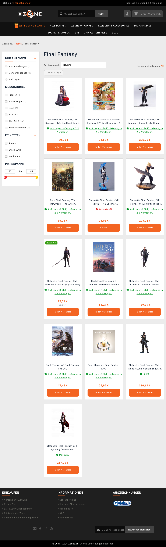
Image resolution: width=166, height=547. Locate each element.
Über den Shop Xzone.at (72, 504)
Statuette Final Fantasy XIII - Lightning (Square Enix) (63, 448)
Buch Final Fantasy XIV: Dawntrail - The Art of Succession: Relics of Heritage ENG (63, 202)
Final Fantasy (53, 73)
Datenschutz (65, 517)
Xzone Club (156, 3)
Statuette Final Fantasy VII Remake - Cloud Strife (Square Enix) (145, 121)
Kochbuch (16, 156)
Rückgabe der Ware (13, 513)
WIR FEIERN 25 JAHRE (30, 26)
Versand (142, 3)
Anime (14, 143)
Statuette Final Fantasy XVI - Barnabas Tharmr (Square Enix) (62, 283)
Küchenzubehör (19, 127)
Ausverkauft (105, 209)
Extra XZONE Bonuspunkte (17, 509)
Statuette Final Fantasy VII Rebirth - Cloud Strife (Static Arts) (145, 202)
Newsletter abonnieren (139, 529)
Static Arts (17, 150)
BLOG (115, 32)
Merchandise (142, 25)
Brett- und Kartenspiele (91, 32)
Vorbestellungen (20, 66)
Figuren (15, 95)
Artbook (15, 114)
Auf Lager (14, 79)
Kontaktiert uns (67, 500)
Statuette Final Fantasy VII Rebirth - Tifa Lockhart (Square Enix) (104, 202)
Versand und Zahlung (14, 500)
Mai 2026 (64, 455)
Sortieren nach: (52, 65)
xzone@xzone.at (17, 3)
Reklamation (65, 509)
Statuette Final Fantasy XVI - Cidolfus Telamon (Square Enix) (145, 283)
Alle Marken (58, 25)
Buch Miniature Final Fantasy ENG (104, 367)
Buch (13, 108)
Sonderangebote (20, 73)
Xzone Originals (82, 25)
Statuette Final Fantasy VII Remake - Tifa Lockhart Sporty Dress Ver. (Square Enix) (63, 121)
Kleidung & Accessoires (113, 25)
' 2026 (146, 374)
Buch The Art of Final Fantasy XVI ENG (62, 367)
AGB (61, 513)
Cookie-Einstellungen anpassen (20, 517)
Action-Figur (17, 101)
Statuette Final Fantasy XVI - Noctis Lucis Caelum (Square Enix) (144, 367)
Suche (101, 13)
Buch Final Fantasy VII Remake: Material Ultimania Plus (104, 283)
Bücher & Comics (59, 32)
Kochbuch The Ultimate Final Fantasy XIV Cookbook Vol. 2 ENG (103, 121)
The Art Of (16, 121)
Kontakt (131, 3)
